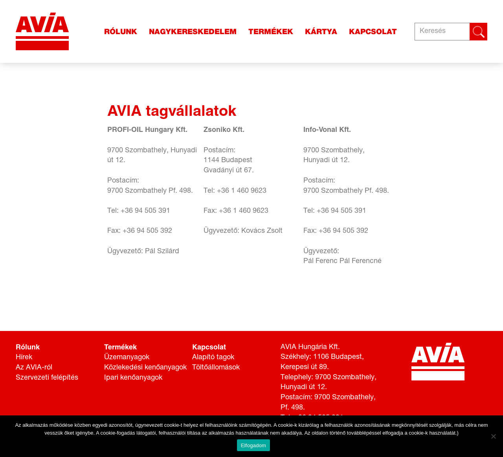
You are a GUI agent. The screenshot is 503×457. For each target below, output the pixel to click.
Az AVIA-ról (34, 367)
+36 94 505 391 (145, 211)
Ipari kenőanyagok (133, 378)
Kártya (321, 31)
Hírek (24, 357)
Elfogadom (253, 445)
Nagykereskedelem (193, 31)
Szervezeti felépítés (47, 378)
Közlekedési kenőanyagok (145, 367)
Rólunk (120, 31)
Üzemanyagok (126, 357)
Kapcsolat (373, 31)
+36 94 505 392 (147, 231)
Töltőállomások (216, 367)
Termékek (270, 31)
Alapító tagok (213, 357)
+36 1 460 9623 (241, 191)
